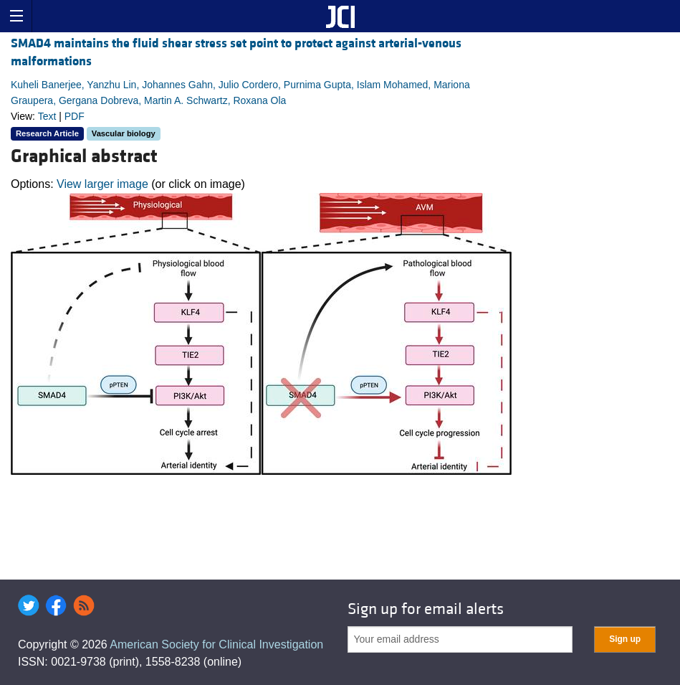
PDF (74, 116)
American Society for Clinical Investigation (216, 644)
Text (47, 116)
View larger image (102, 184)
